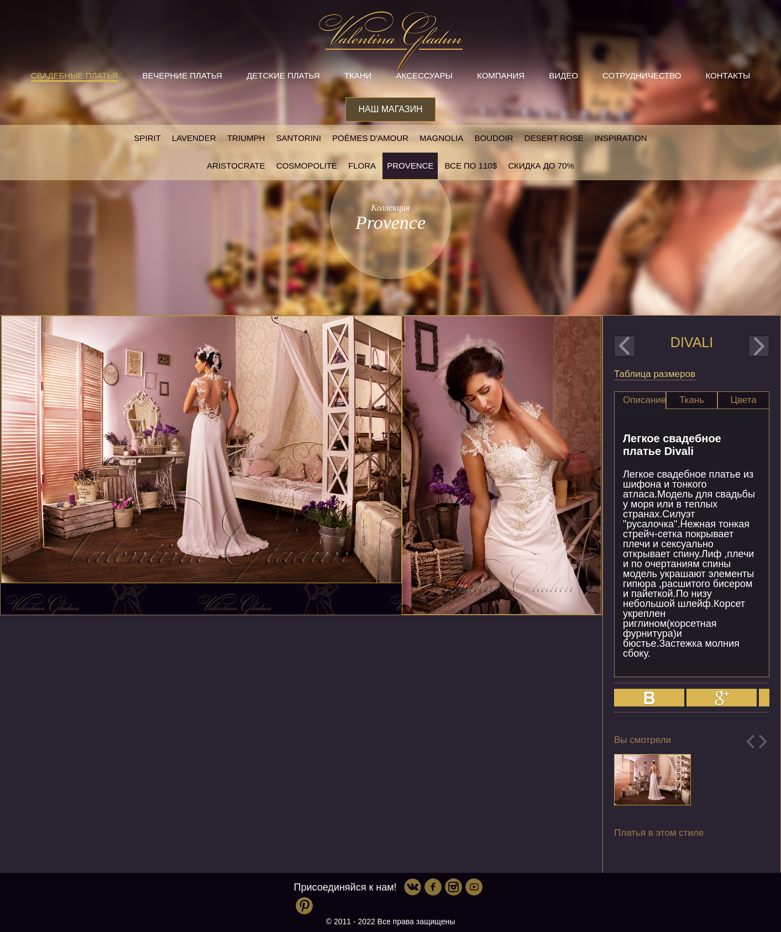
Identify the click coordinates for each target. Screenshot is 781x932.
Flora (362, 165)
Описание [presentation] (644, 400)
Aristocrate (236, 165)
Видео (563, 75)
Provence (410, 165)
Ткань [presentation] (691, 400)
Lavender (194, 138)
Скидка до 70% (541, 165)
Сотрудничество (641, 75)
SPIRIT (147, 138)
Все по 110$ (471, 165)
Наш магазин (390, 109)
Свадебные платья (74, 75)
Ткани (358, 75)
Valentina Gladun (391, 41)
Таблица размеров (654, 374)
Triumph (246, 138)
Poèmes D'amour (370, 138)
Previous (750, 741)
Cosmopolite (306, 165)
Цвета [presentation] (743, 400)
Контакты (727, 75)
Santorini (298, 138)
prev (624, 346)
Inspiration (621, 138)
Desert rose (554, 138)
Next (763, 741)
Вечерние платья (182, 75)
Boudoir (493, 138)
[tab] (640, 400)
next (758, 346)
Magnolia (441, 138)
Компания (501, 75)
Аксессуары (424, 75)
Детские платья (283, 75)
